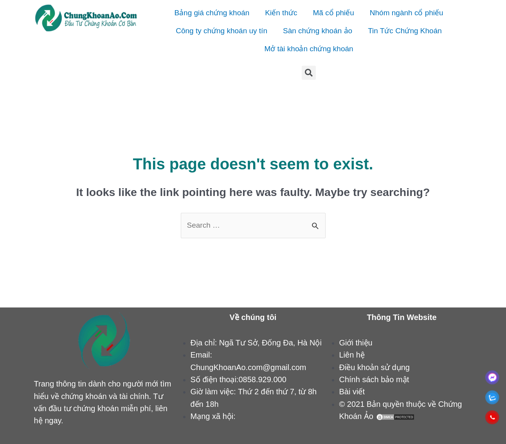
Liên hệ (352, 355)
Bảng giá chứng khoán (211, 13)
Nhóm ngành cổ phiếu (406, 13)
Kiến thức (281, 13)
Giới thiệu (355, 342)
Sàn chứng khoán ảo (317, 31)
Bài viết (351, 391)
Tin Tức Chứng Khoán (405, 31)
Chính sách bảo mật (374, 379)
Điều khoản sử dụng (374, 367)
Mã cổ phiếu (333, 13)
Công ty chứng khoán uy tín (221, 31)
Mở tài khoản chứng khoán (308, 49)
